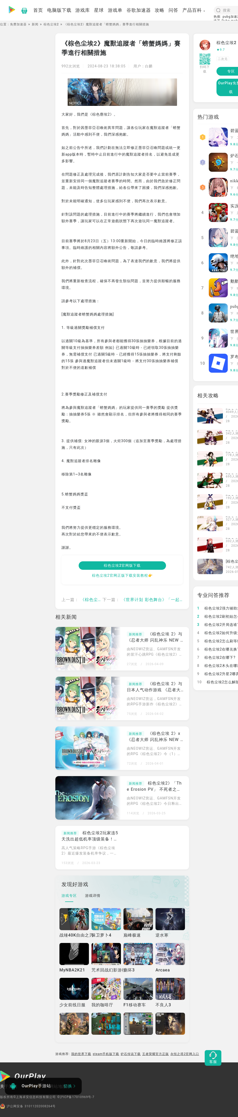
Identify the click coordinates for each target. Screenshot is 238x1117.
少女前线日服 (72, 1004)
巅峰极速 (132, 935)
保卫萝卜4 (101, 935)
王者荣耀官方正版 (155, 1054)
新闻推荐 (135, 634)
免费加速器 (18, 24)
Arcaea (163, 970)
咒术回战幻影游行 (108, 970)
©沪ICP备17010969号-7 (75, 1097)
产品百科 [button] (193, 10)
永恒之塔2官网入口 (184, 1054)
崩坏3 (129, 970)
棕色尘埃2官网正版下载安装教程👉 (122, 575)
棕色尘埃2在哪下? (216, 657)
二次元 (223, 59)
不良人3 (163, 1004)
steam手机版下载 (106, 1054)
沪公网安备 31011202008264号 (28, 1106)
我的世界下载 (81, 1054)
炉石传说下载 (131, 1054)
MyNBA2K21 (72, 970)
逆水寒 (162, 935)
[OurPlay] (23, 1077)
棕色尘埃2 (51, 24)
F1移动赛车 (134, 1004)
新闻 (35, 24)
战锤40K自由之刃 (76, 935)
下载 (232, 138)
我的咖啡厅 (102, 1004)
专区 (231, 71)
